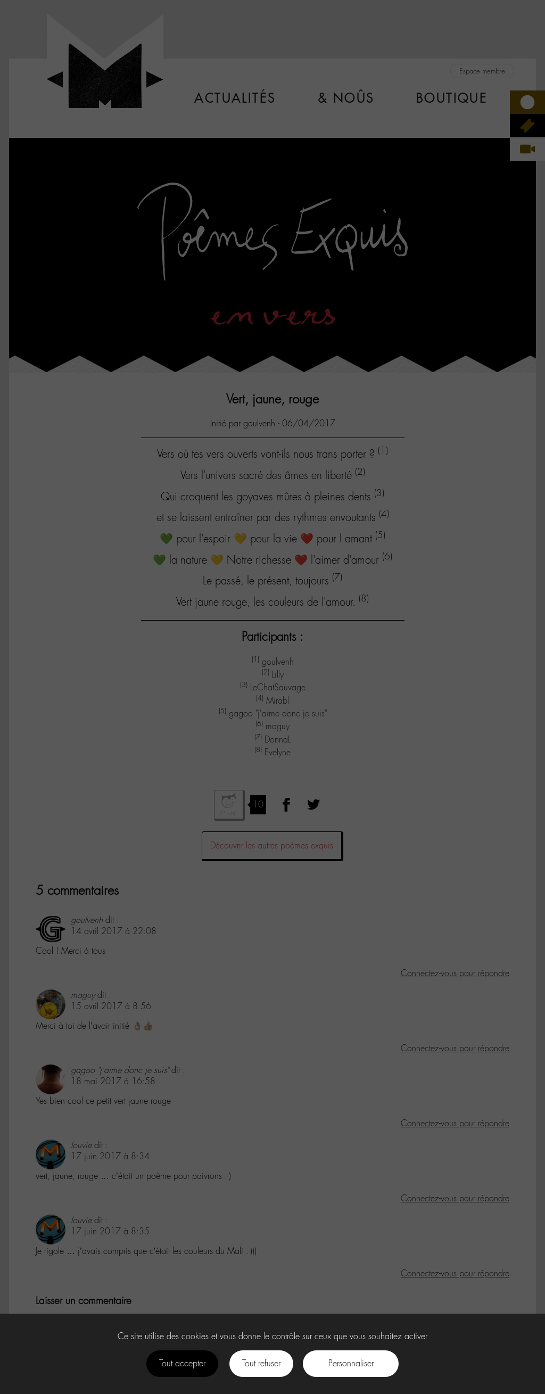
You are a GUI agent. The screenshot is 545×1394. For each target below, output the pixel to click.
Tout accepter (182, 1363)
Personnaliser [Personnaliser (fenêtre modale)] (351, 1363)
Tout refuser (261, 1363)
